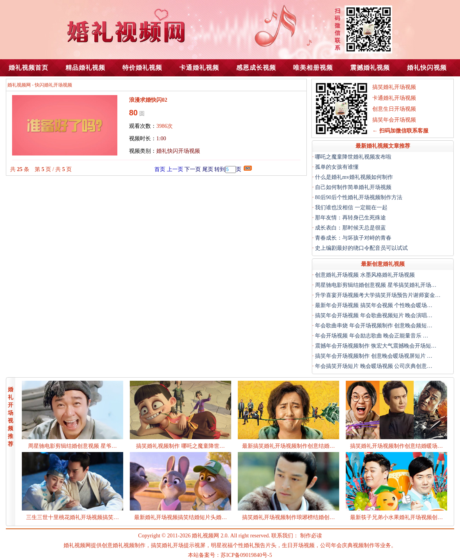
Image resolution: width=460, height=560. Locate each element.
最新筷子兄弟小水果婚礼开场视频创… (396, 517)
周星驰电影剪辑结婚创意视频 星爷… (72, 446)
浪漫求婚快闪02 (148, 100)
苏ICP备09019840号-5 (246, 555)
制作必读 (311, 536)
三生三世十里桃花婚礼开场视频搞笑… (72, 517)
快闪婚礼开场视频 (53, 85)
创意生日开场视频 (394, 109)
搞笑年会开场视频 (394, 120)
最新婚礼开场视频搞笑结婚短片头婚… (180, 517)
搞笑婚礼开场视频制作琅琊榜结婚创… (288, 517)
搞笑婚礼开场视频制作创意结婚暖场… (396, 446)
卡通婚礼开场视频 (394, 98)
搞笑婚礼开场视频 (394, 87)
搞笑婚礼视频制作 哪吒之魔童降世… (180, 446)
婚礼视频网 (19, 85)
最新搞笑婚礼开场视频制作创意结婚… (288, 446)
